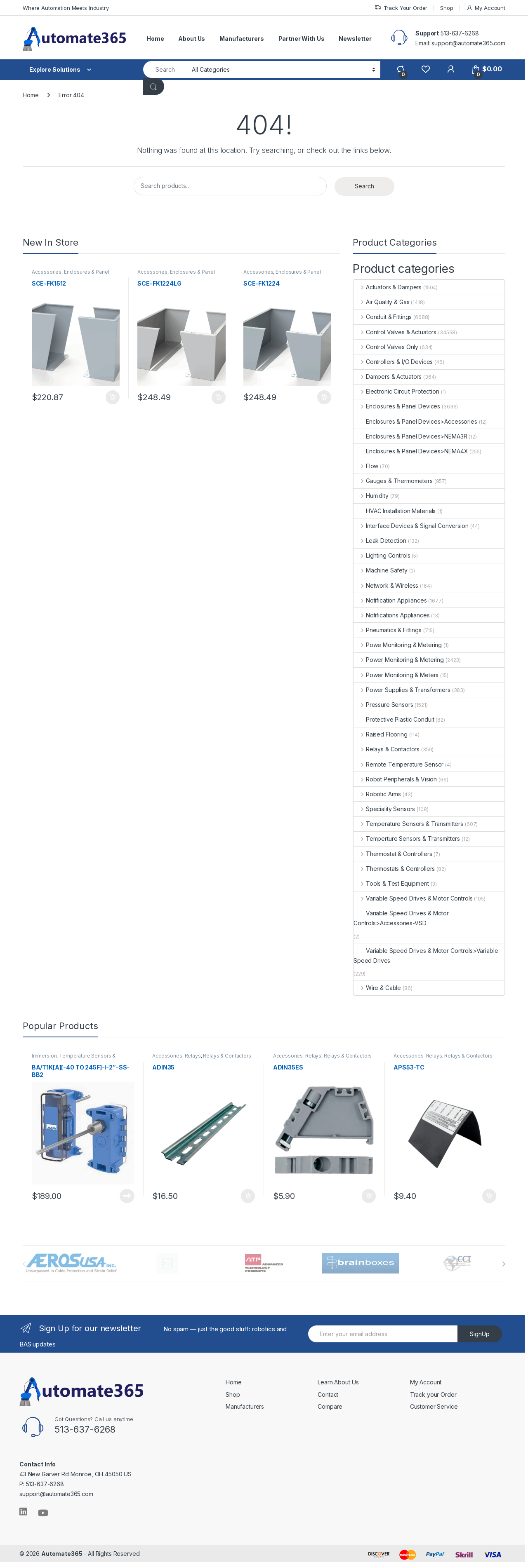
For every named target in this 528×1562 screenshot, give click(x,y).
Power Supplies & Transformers (402, 689)
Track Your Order (401, 8)
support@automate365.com (56, 1492)
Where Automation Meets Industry (66, 8)
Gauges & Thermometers (393, 480)
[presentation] (503, 1263)
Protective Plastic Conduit (394, 719)
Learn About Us (338, 1380)
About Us (191, 38)
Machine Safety (381, 570)
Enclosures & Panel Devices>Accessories (415, 421)
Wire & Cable (377, 987)
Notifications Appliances (391, 615)
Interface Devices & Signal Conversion (411, 525)
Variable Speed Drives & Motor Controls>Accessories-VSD (401, 918)
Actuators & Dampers (388, 287)
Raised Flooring (381, 734)
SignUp (480, 1332)
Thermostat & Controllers (393, 853)
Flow (366, 465)
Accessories (47, 273)
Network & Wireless (386, 585)
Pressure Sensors (383, 704)
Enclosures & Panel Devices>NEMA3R (410, 436)
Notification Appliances (390, 600)
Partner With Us (301, 38)
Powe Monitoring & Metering (398, 644)
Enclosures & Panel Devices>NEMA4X (411, 451)
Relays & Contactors (387, 749)
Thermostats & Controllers (394, 868)
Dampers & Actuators (388, 376)
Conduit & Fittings (383, 316)
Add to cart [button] (112, 396)
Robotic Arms (377, 793)
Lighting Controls (382, 555)
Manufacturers (241, 38)
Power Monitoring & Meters (396, 674)
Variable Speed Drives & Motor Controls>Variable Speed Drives (426, 955)
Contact (328, 1392)
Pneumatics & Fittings (388, 629)
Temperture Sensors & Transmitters (407, 838)
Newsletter (355, 38)
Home (155, 38)
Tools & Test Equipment (391, 883)
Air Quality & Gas (381, 301)
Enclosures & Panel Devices (71, 275)
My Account (485, 8)
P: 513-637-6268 (41, 1482)
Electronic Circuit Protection (396, 391)
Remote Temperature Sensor (398, 764)
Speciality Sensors (384, 808)
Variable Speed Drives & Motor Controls (413, 898)
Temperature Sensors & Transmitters (408, 823)
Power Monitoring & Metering (399, 659)
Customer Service (434, 1405)
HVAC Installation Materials (395, 510)
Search (364, 186)
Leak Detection (380, 540)
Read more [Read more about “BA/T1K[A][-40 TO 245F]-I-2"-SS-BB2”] (126, 1195)
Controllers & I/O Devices (393, 361)
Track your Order (433, 1392)
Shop (446, 8)
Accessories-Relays (177, 1056)
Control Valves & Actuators (395, 331)
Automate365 (61, 1552)
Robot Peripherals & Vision (395, 779)
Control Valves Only (386, 346)
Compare (330, 1405)
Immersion (45, 1056)
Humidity (371, 495)
